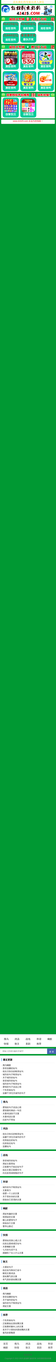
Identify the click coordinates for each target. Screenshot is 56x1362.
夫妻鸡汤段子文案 (11, 1113)
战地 (28, 1039)
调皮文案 (7, 1306)
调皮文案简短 (9, 1163)
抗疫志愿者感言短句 (12, 1243)
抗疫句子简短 (9, 1120)
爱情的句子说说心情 (12, 1087)
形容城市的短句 (10, 1080)
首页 (5, 1343)
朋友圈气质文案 (10, 1276)
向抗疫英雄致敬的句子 (13, 1173)
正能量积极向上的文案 (13, 1326)
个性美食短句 (9, 1090)
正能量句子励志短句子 (13, 1167)
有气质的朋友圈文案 (12, 1279)
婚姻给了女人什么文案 (13, 1253)
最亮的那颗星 (9, 1333)
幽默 (49, 1039)
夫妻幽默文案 (9, 1246)
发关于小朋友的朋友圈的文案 (16, 1329)
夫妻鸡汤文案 (9, 1116)
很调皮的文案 (9, 1217)
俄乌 (6, 1039)
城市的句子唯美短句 (12, 1074)
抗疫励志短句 (9, 1143)
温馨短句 (7, 1146)
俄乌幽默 (7, 1065)
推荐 (39, 1044)
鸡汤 (17, 1039)
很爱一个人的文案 (11, 1193)
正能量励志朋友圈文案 (13, 1323)
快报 (6, 1044)
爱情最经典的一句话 (12, 1110)
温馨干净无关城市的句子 (14, 1093)
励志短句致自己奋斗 (12, 1270)
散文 (17, 1044)
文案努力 (7, 1190)
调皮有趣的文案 (10, 1214)
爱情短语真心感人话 (12, 1240)
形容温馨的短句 (10, 1068)
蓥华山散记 (8, 1226)
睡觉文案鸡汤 (9, 1273)
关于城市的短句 (10, 1077)
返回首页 (28, 1355)
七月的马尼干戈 (10, 1250)
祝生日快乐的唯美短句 (13, 1071)
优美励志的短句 (10, 1140)
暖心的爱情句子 (10, 1220)
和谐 (39, 1039)
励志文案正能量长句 (12, 1170)
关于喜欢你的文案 (11, 1196)
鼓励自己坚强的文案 (12, 1199)
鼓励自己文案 (9, 1223)
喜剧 (28, 1044)
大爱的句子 (8, 1267)
